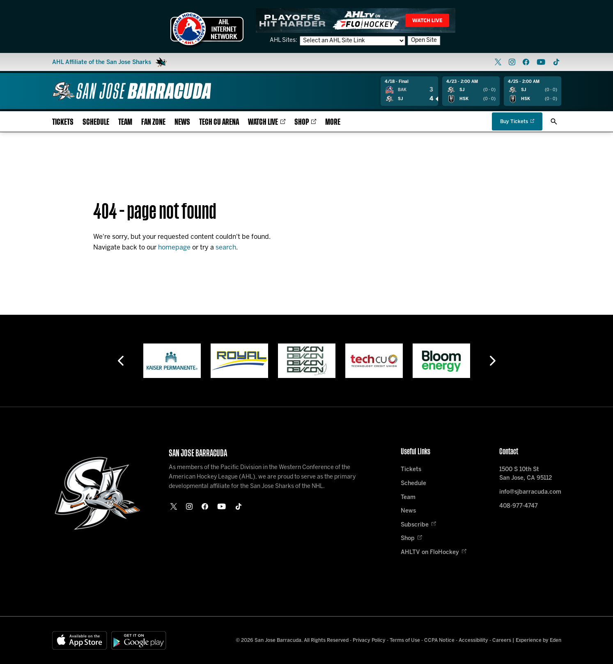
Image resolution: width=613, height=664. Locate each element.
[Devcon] (306, 360)
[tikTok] (556, 62)
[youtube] (541, 62)
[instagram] (512, 62)
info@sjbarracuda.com (530, 492)
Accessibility (473, 640)
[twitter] (498, 62)
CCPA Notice (439, 640)
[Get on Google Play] (138, 640)
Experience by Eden (538, 640)
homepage (174, 248)
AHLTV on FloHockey (433, 552)
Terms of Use (405, 640)
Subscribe (418, 525)
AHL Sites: (284, 40)
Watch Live (266, 122)
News (182, 122)
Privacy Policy (369, 640)
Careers (501, 640)
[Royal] (239, 360)
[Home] (131, 91)
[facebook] (526, 62)
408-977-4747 (518, 506)
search (226, 248)
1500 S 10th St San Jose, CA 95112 (525, 474)
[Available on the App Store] (79, 640)
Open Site (424, 40)
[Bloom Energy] (441, 360)
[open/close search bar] (553, 121)
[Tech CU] (374, 360)
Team (125, 122)
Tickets (62, 122)
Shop (305, 122)
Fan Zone (153, 122)
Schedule (96, 122)
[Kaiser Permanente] (172, 360)
